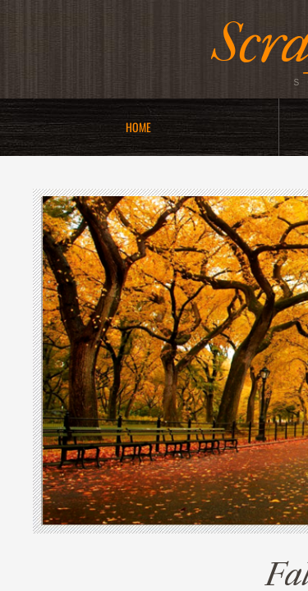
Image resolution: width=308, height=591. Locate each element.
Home (138, 126)
